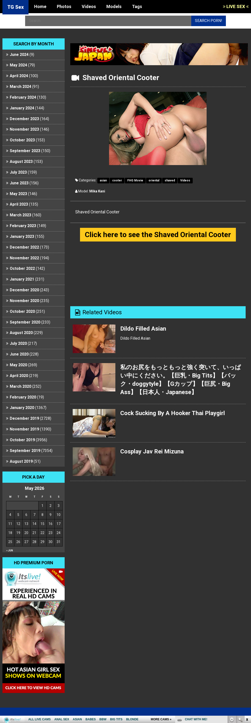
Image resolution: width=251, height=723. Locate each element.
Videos (89, 6)
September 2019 (25, 450)
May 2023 (18, 193)
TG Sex (15, 7)
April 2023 (19, 204)
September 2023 (25, 150)
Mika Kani (97, 191)
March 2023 (20, 215)
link (247, 647)
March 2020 (20, 386)
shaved (170, 180)
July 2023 (18, 172)
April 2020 (19, 375)
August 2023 (21, 161)
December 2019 (24, 418)
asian (103, 180)
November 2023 (24, 129)
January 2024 (22, 108)
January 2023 (22, 236)
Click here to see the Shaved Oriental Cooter (158, 234)
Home (40, 6)
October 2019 (22, 440)
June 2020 (19, 354)
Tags (137, 6)
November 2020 (24, 300)
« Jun (9, 550)
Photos (64, 6)
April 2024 (19, 75)
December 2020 (24, 290)
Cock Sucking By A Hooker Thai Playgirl (173, 413)
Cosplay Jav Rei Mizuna (152, 451)
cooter (117, 180)
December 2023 (24, 118)
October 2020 (22, 311)
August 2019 (21, 461)
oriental (154, 180)
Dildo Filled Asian (143, 328)
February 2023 (23, 225)
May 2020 (18, 365)
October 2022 (22, 268)
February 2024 (23, 97)
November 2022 (24, 258)
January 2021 (22, 279)
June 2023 (19, 183)
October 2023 (22, 140)
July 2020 (18, 343)
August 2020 (21, 332)
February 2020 (23, 397)
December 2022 (24, 247)
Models (113, 6)
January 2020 (22, 407)
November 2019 (24, 429)
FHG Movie (135, 180)
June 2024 (19, 54)
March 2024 (20, 86)
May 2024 (18, 65)
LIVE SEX (236, 6)
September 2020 (25, 322)
